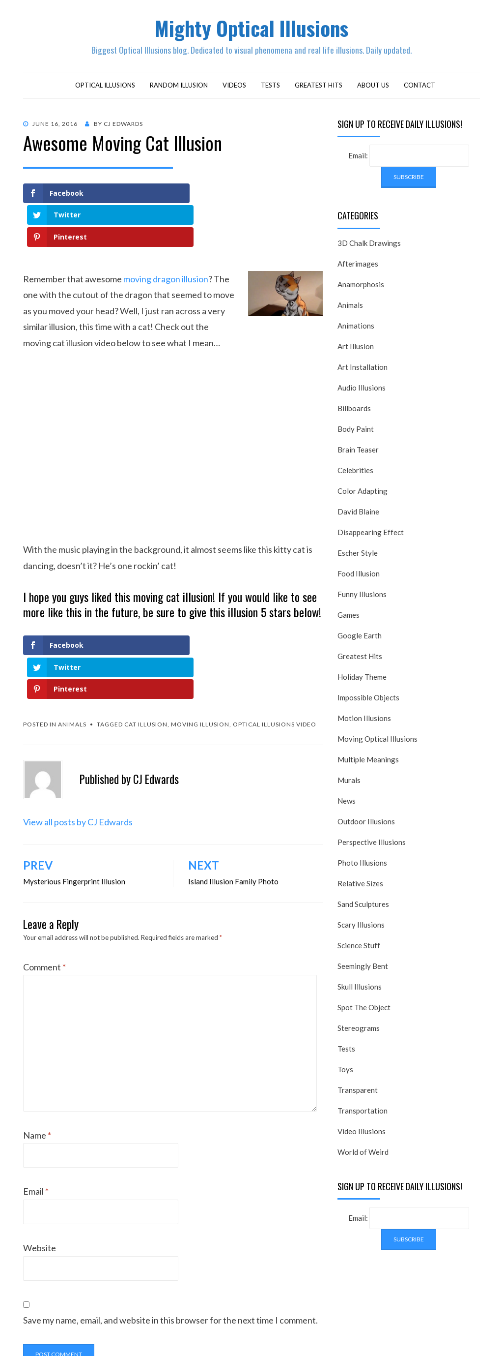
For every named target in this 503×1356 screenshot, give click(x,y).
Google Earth (359, 637)
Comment (44, 882)
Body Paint (355, 431)
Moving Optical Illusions (377, 741)
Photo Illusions (362, 865)
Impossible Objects (368, 699)
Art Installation (362, 369)
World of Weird (363, 1154)
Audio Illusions (361, 390)
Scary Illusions (361, 927)
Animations (355, 328)
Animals (72, 640)
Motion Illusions (364, 720)
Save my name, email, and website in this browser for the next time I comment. (170, 1236)
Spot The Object (364, 1009)
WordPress (306, 1335)
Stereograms (358, 1030)
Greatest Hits (318, 87)
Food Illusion (358, 576)
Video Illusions (361, 1133)
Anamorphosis (360, 286)
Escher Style (357, 555)
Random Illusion (179, 87)
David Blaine (358, 514)
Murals (349, 782)
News (346, 803)
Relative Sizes (360, 885)
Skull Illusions (359, 989)
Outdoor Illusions (366, 823)
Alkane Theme (201, 1335)
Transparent (357, 1092)
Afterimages (357, 266)
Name (37, 1050)
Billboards (354, 410)
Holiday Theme (362, 679)
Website (39, 1163)
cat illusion (146, 640)
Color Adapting (362, 493)
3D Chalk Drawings (369, 245)
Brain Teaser (358, 452)
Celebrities (355, 472)
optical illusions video (274, 640)
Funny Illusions (362, 596)
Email (36, 1107)
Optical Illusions (105, 87)
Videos (234, 87)
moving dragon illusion (165, 238)
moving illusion (200, 640)
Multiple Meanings (368, 761)
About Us (373, 87)
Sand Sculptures (363, 906)
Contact (419, 87)
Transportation (362, 1113)
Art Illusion (355, 348)
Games (348, 617)
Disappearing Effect (370, 534)
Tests (270, 87)
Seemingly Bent (362, 968)
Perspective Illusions (371, 844)
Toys (345, 1071)
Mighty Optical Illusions (251, 29)
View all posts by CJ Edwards (78, 737)
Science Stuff (358, 947)
